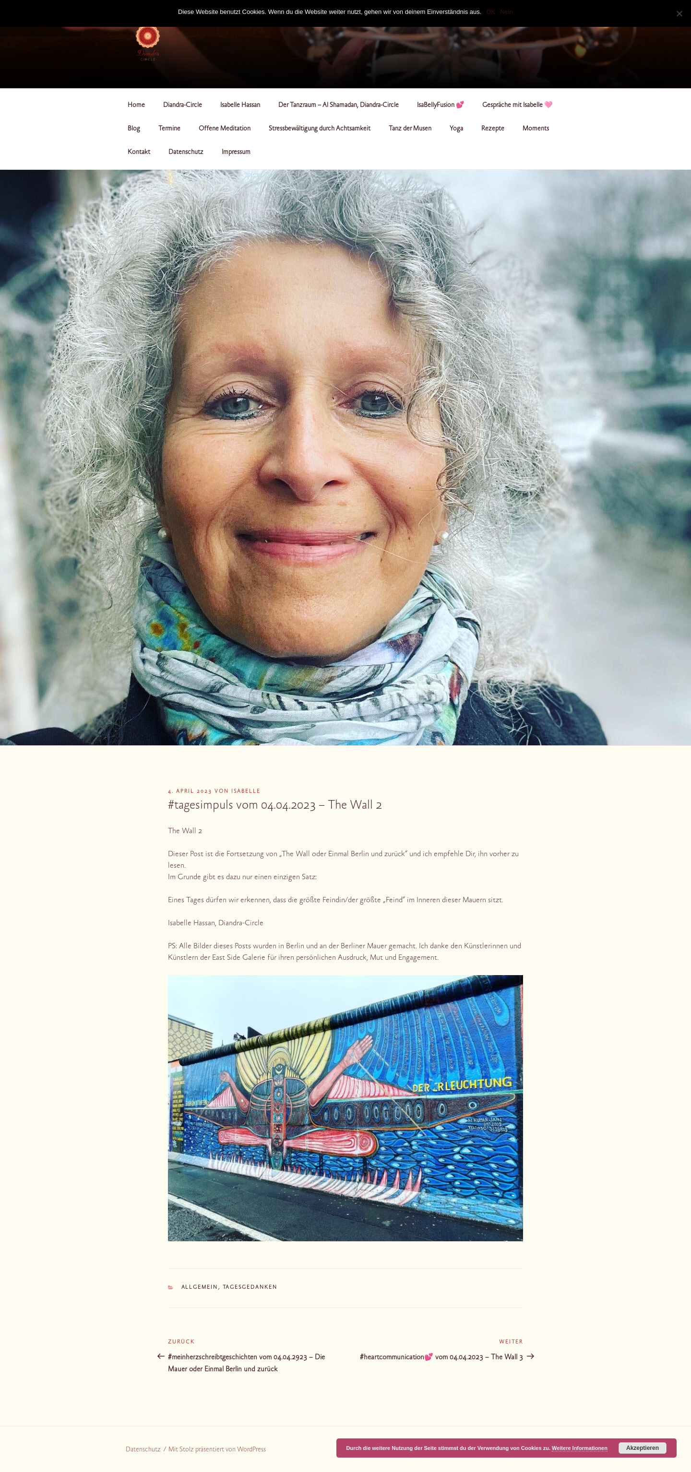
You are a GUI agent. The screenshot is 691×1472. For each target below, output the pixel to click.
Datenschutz (185, 152)
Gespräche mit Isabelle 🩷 (517, 105)
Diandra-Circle (182, 105)
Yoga (456, 129)
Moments (536, 129)
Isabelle (246, 791)
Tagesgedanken (250, 1287)
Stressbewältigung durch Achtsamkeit (319, 129)
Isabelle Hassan (240, 105)
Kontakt (139, 152)
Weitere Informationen (580, 1448)
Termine (169, 129)
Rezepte (492, 129)
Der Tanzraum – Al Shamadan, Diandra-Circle (338, 105)
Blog (134, 129)
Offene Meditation (224, 129)
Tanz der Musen (410, 129)
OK (490, 11)
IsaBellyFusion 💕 (440, 105)
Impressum (236, 152)
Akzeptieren (642, 1448)
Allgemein (199, 1287)
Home (136, 105)
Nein (506, 11)
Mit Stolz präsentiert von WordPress (217, 1450)
